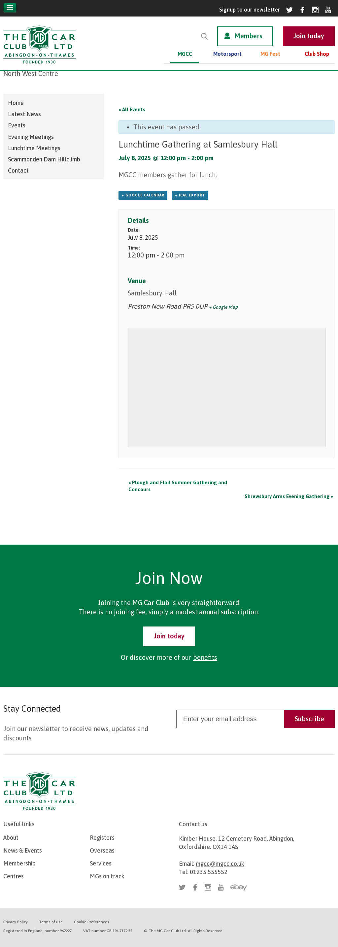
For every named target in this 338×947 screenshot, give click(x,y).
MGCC (185, 54)
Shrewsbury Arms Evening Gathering (289, 496)
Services (101, 863)
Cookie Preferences (91, 922)
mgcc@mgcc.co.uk (220, 863)
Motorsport (227, 54)
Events (16, 125)
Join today (169, 636)
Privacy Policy (15, 922)
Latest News (24, 114)
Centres (13, 876)
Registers (102, 837)
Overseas (102, 850)
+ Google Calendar (142, 195)
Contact (18, 170)
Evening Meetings (31, 136)
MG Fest (270, 54)
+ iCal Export (190, 195)
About (10, 837)
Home (16, 102)
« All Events (131, 109)
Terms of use (51, 922)
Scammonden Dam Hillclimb (44, 159)
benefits (205, 657)
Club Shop (317, 54)
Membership (19, 863)
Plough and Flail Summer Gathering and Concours (177, 486)
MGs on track (107, 876)
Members (248, 36)
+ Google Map (223, 307)
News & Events (22, 850)
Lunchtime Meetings (34, 148)
